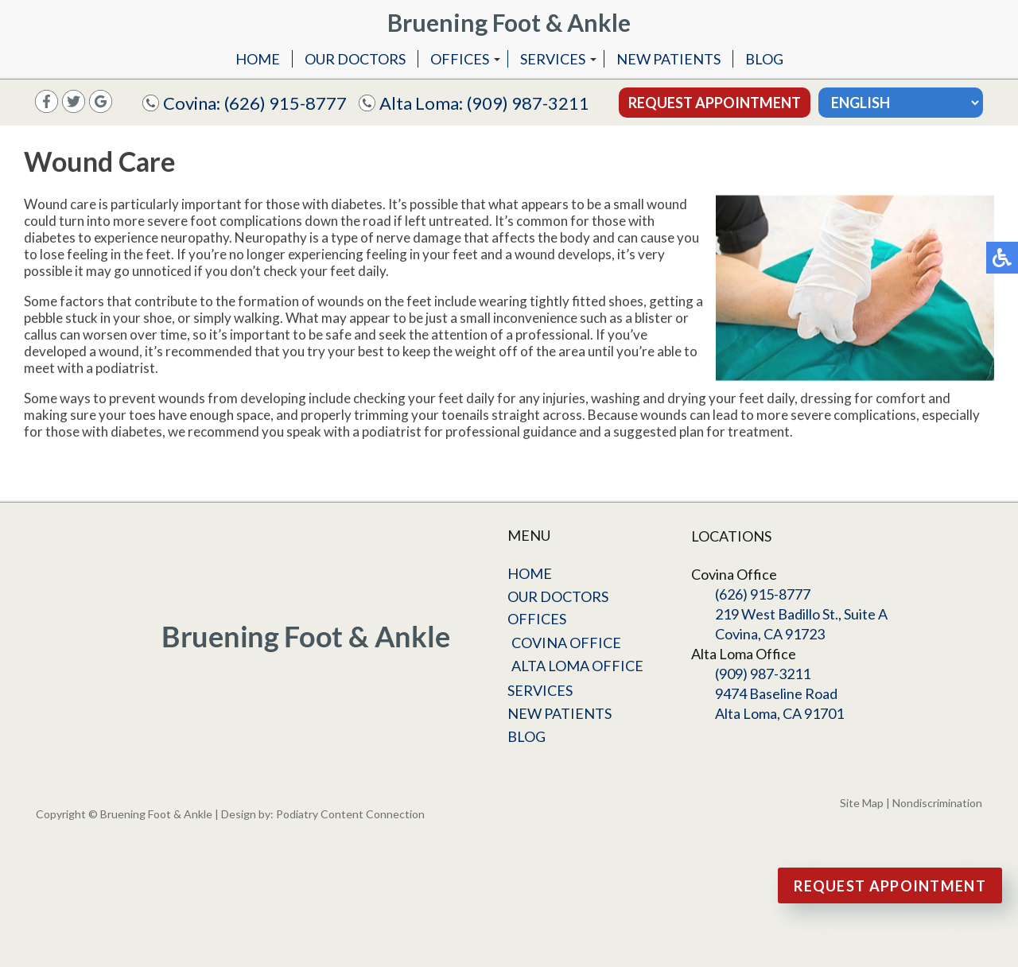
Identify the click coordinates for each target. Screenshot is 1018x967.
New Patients (668, 59)
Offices (459, 59)
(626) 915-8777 (285, 103)
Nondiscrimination (937, 803)
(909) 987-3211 (528, 103)
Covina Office (566, 642)
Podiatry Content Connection (350, 814)
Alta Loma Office (577, 665)
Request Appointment (714, 102)
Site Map (862, 803)
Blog (764, 59)
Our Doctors (355, 59)
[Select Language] (900, 102)
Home (257, 59)
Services (552, 59)
